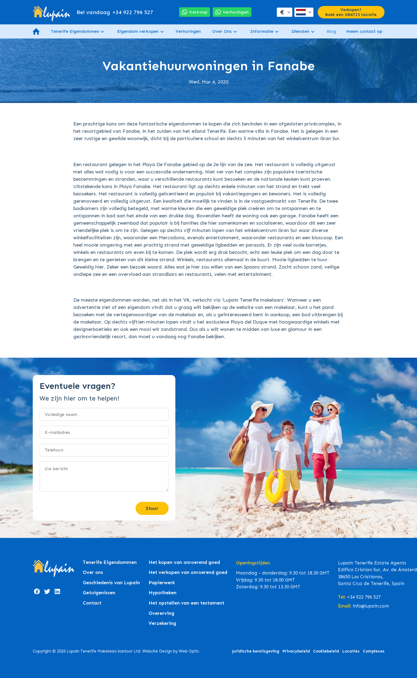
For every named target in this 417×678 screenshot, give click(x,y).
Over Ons (222, 31)
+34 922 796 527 (115, 12)
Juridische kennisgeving (255, 651)
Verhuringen (188, 31)
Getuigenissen (99, 593)
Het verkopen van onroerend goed (188, 572)
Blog (331, 31)
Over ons (93, 572)
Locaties (351, 651)
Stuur (152, 508)
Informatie (261, 31)
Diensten (300, 31)
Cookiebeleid (326, 651)
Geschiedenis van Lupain (111, 583)
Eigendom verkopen (138, 31)
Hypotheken (162, 593)
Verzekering (162, 623)
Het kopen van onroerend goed (184, 562)
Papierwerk (162, 583)
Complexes (374, 651)
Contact (92, 603)
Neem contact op (364, 31)
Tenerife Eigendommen (75, 31)
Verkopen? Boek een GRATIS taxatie (351, 12)
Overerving (161, 613)
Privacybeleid (296, 651)
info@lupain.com (371, 606)
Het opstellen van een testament (186, 603)
